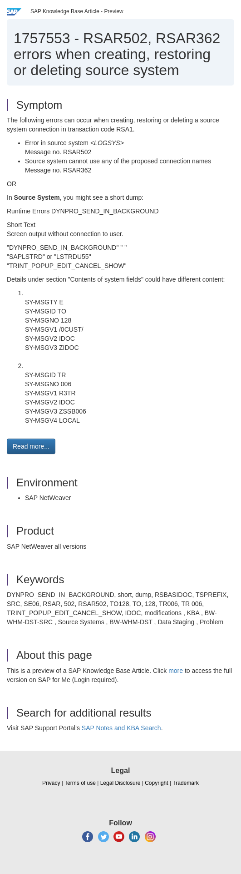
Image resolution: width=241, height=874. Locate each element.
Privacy (51, 783)
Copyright (156, 783)
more (175, 670)
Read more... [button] (31, 446)
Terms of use (80, 783)
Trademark (185, 783)
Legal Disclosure (120, 783)
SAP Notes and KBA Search (121, 728)
